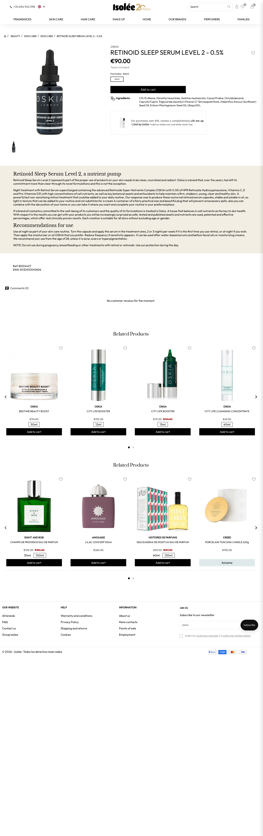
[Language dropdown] (42, 6)
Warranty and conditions (76, 616)
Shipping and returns (74, 628)
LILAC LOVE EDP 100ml (98, 542)
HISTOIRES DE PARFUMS (163, 537)
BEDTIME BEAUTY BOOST (34, 411)
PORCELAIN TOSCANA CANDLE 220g (227, 542)
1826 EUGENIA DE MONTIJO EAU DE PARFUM (163, 542)
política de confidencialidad (237, 635)
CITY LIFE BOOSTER (98, 411)
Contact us (9, 628)
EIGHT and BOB (34, 537)
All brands (8, 616)
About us (124, 616)
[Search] (210, 7)
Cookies (66, 634)
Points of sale (127, 628)
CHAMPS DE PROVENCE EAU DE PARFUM (34, 542)
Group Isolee (10, 634)
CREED (227, 537)
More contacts (128, 622)
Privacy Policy (70, 622)
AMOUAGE (98, 537)
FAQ (5, 622)
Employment (127, 634)
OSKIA (114, 46)
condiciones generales (207, 635)
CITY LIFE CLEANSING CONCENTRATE (227, 411)
